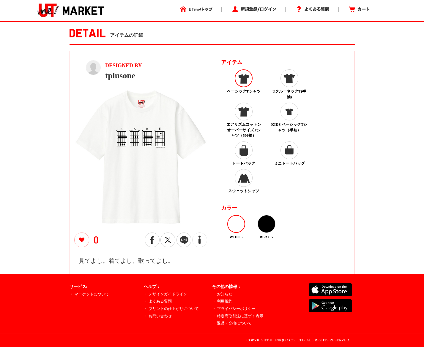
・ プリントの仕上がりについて (171, 308)
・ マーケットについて (89, 294)
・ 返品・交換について (232, 323)
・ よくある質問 (158, 301)
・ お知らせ (222, 294)
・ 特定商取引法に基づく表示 (237, 316)
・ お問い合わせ (158, 316)
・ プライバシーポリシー (234, 308)
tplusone (120, 75)
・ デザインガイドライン (165, 294)
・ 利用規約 (222, 301)
